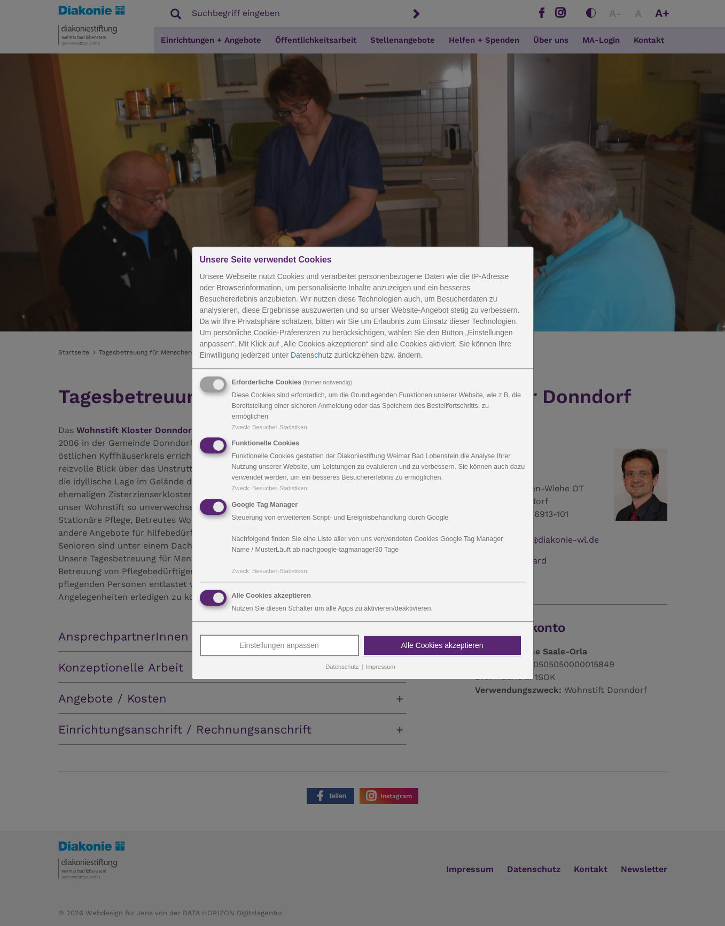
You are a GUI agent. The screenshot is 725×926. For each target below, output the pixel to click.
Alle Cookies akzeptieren (442, 645)
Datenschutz (311, 355)
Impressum (380, 666)
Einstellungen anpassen (279, 645)
